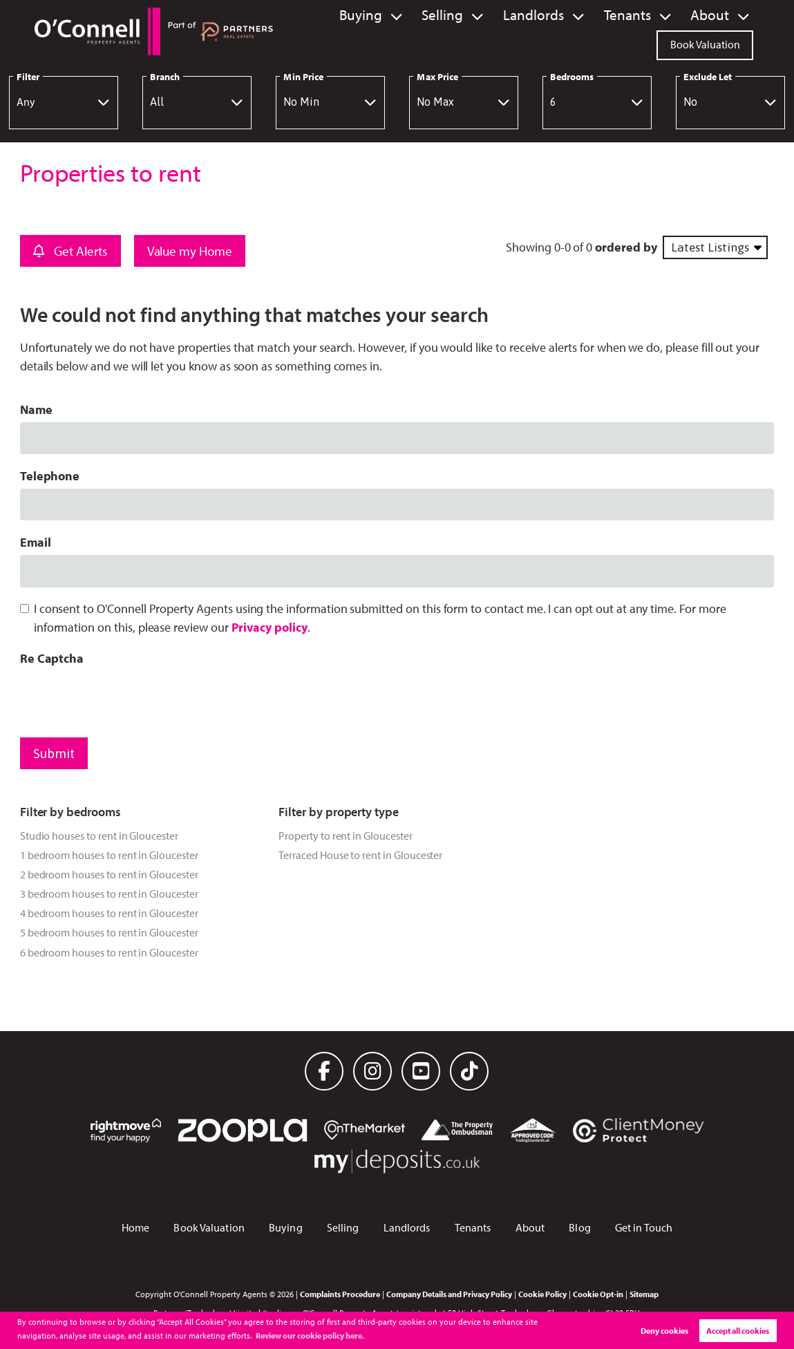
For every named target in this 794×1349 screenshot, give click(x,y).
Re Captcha (52, 658)
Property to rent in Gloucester (345, 835)
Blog (579, 1227)
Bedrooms (572, 76)
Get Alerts (70, 251)
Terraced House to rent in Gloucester (360, 855)
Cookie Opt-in (598, 1293)
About (714, 15)
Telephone (50, 476)
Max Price (437, 76)
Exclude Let (707, 76)
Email (35, 542)
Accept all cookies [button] (737, 1331)
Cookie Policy (542, 1293)
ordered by (625, 247)
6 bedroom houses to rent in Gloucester (109, 952)
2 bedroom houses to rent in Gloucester (109, 874)
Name (36, 409)
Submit (54, 753)
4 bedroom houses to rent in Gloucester (109, 913)
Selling (482, 15)
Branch (164, 76)
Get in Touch (643, 1227)
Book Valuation (705, 43)
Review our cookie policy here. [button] (310, 1335)
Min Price (303, 76)
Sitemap (644, 1293)
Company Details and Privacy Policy (449, 1293)
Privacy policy (269, 627)
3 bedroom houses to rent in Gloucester (109, 893)
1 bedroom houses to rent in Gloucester (109, 855)
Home (135, 1227)
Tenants (643, 15)
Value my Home (189, 251)
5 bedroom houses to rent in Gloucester (109, 932)
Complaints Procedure (340, 1293)
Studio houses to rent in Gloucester (99, 835)
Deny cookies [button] (664, 1331)
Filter (28, 76)
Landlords (561, 15)
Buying (410, 15)
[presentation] (125, 698)
